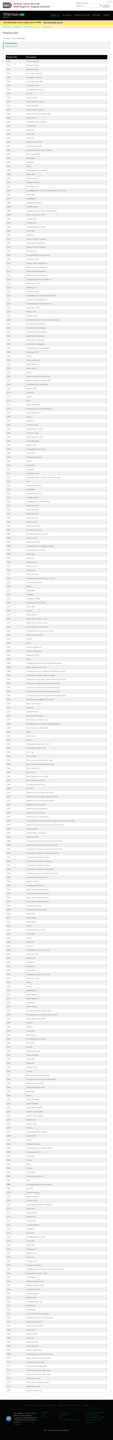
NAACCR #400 (11, 46)
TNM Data (13, 14)
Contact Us (45, 1417)
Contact (106, 15)
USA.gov (88, 1422)
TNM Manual (67, 15)
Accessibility (63, 1415)
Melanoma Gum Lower (32, 27)
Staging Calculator (82, 15)
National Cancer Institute (93, 1419)
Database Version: (82, 3)
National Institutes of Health (95, 1417)
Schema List (54, 15)
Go (106, 6)
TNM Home (7, 27)
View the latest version (53, 22)
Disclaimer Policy (65, 1412)
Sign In (109, 2)
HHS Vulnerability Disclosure (69, 1419)
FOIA (61, 1417)
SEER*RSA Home (45, 1413)
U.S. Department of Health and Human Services (94, 1413)
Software (96, 15)
